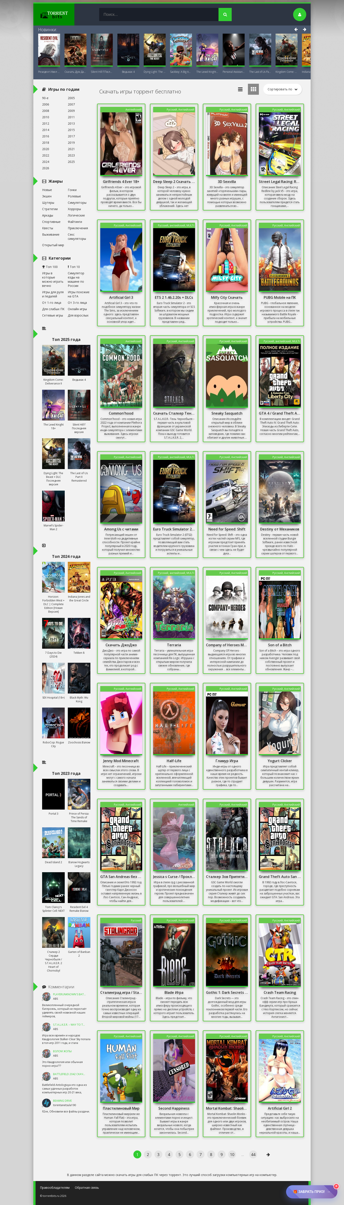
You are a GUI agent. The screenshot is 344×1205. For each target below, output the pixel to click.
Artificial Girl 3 (121, 297)
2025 (71, 162)
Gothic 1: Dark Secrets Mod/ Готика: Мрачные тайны (227, 992)
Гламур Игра (227, 761)
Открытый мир (53, 245)
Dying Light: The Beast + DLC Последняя (155, 72)
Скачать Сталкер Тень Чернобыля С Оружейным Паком (174, 413)
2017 (71, 136)
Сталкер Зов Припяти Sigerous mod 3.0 (227, 876)
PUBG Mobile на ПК (280, 297)
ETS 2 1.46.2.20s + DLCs (174, 297)
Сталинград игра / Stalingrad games (121, 992)
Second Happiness (174, 1108)
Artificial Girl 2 (280, 1108)
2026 (45, 168)
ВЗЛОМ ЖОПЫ (62, 1051)
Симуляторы (77, 202)
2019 (71, 142)
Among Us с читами (121, 529)
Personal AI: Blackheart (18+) (234, 72)
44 (253, 1154)
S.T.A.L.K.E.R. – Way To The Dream (74, 1025)
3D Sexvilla (227, 181)
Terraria (174, 645)
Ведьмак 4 (128, 72)
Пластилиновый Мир (121, 1108)
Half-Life (174, 761)
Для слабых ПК (53, 309)
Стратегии (50, 209)
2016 (45, 136)
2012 (45, 123)
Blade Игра (174, 992)
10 (232, 1154)
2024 (45, 162)
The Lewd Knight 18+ (207, 72)
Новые (47, 190)
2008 (45, 111)
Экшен (47, 196)
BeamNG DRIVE (62, 1101)
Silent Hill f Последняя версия (102, 72)
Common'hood (121, 413)
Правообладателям (55, 1187)
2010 (45, 117)
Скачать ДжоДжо (121, 645)
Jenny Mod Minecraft (121, 761)
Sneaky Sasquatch (226, 413)
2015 (71, 130)
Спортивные (51, 222)
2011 (71, 117)
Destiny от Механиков (279, 529)
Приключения (78, 228)
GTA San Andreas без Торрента (121, 876)
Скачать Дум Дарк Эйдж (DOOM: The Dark (75, 72)
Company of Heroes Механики (227, 645)
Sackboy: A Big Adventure (181, 72)
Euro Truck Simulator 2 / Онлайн (174, 529)
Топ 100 (50, 267)
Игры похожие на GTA (79, 294)
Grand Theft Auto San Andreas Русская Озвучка (280, 876)
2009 (71, 111)
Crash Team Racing (280, 992)
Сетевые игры (52, 315)
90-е (45, 98)
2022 (45, 155)
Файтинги (75, 222)
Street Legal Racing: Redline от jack (280, 181)
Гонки (72, 190)
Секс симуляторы (77, 236)
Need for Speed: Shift (226, 529)
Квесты (47, 228)
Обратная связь (87, 1187)
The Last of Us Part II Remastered (260, 72)
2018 (45, 142)
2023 (71, 155)
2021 (71, 149)
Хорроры (74, 209)
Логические (76, 215)
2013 (71, 123)
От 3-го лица (77, 302)
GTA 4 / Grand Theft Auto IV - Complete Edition (280, 413)
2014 (45, 130)
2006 (45, 104)
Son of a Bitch (280, 645)
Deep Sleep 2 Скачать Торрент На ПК (174, 181)
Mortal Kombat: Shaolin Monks (227, 1108)
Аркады (47, 215)
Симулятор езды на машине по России (76, 279)
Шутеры (48, 202)
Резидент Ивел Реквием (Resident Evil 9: (49, 72)
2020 (45, 149)
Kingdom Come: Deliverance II (286, 72)
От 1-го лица (51, 302)
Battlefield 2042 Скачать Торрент (76, 1074)
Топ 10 (74, 267)
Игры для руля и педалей (53, 294)
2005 (71, 98)
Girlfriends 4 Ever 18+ (121, 181)
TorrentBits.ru (61, 14)
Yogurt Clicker (280, 761)
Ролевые (74, 196)
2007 (71, 104)
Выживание (50, 234)
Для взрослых (78, 315)
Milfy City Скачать (227, 297)
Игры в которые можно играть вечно (52, 279)
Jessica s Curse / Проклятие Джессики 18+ (174, 876)
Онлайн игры (77, 309)
